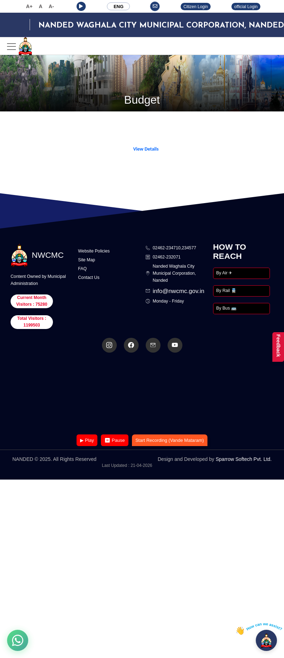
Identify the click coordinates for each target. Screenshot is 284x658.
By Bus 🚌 (226, 308)
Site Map (86, 259)
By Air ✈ (224, 272)
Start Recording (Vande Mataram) (169, 440)
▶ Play (87, 440)
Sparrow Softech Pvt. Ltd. (244, 459)
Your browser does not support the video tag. (142, 394)
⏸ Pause (114, 440)
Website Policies (94, 251)
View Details (145, 149)
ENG (118, 6)
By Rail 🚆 (226, 290)
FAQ (82, 268)
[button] (81, 6)
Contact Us (88, 277)
